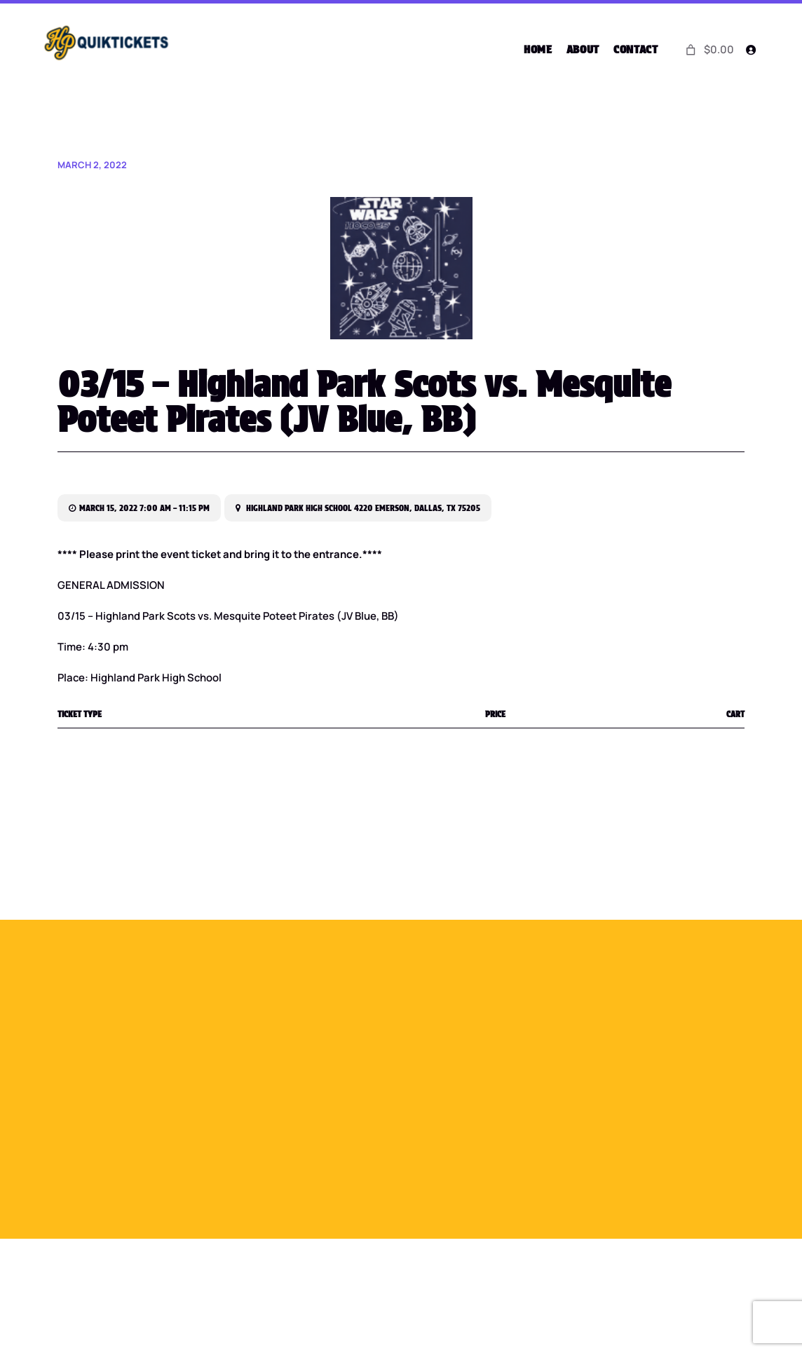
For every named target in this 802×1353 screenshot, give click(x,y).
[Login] (750, 50)
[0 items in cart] (708, 49)
